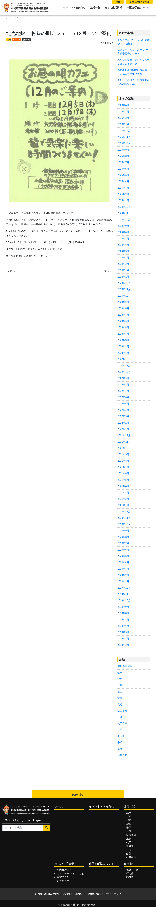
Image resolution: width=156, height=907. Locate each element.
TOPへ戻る (78, 794)
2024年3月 (123, 264)
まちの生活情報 (113, 7)
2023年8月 (123, 308)
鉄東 (119, 672)
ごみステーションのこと (70, 873)
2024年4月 (123, 257)
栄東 (119, 698)
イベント (16, 40)
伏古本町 (122, 710)
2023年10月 (124, 295)
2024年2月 (123, 270)
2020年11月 (124, 518)
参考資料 (129, 863)
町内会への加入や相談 (47, 894)
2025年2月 (123, 194)
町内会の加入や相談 (139, 2)
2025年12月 (124, 130)
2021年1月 (123, 505)
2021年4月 (123, 486)
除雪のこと (63, 877)
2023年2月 (123, 346)
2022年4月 (123, 410)
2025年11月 (124, 137)
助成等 (130, 877)
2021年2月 (123, 499)
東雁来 (121, 736)
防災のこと (63, 881)
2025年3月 (123, 187)
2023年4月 (123, 333)
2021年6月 (123, 473)
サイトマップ (113, 894)
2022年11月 (124, 365)
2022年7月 (123, 391)
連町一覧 (95, 7)
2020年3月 (123, 568)
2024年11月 (124, 213)
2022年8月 (123, 384)
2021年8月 (123, 460)
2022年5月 (123, 403)
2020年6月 (123, 549)
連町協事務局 (124, 666)
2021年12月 (124, 435)
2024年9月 (123, 226)
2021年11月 (124, 441)
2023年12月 (124, 283)
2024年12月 (124, 206)
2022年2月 (123, 422)
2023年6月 (123, 321)
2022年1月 (123, 429)
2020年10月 (124, 524)
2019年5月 (123, 632)
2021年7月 (123, 467)
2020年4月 (123, 562)
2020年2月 (123, 575)
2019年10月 (124, 600)
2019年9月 (123, 606)
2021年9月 (123, 454)
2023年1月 (123, 353)
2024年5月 (123, 251)
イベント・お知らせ (74, 7)
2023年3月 (123, 340)
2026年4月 (123, 105)
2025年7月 (123, 162)
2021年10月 (124, 448)
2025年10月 (124, 143)
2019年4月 (123, 638)
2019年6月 (123, 626)
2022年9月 (123, 378)
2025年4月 (123, 181)
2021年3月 (123, 492)
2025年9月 (123, 149)
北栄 (119, 685)
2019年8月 (123, 613)
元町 (119, 704)
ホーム (8, 18)
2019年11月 (124, 594)
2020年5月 (123, 556)
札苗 (119, 729)
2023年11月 (124, 289)
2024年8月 (123, 232)
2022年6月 (123, 397)
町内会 (130, 873)
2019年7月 (123, 619)
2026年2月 (123, 118)
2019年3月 (123, 645)
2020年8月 (123, 537)
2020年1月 (123, 581)
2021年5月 (123, 480)
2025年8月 (123, 156)
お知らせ (26, 40)
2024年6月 (123, 245)
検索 (118, 2)
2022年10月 (124, 372)
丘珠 (119, 717)
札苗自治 (122, 723)
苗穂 (119, 748)
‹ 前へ (11, 271)
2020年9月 (123, 530)
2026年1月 (123, 124)
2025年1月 (123, 200)
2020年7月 (123, 543)
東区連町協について (138, 7)
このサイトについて (74, 894)
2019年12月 (124, 587)
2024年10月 (124, 219)
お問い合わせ (95, 894)
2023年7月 (123, 314)
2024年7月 (123, 238)
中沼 (119, 742)
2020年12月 (124, 511)
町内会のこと (64, 869)
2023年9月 (123, 302)
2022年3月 (123, 416)
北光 (16, 18)
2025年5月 (123, 175)
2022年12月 (124, 359)
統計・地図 (132, 869)
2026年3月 (123, 111)
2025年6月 (123, 168)
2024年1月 (123, 276)
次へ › (107, 271)
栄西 (119, 691)
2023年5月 (123, 327)
